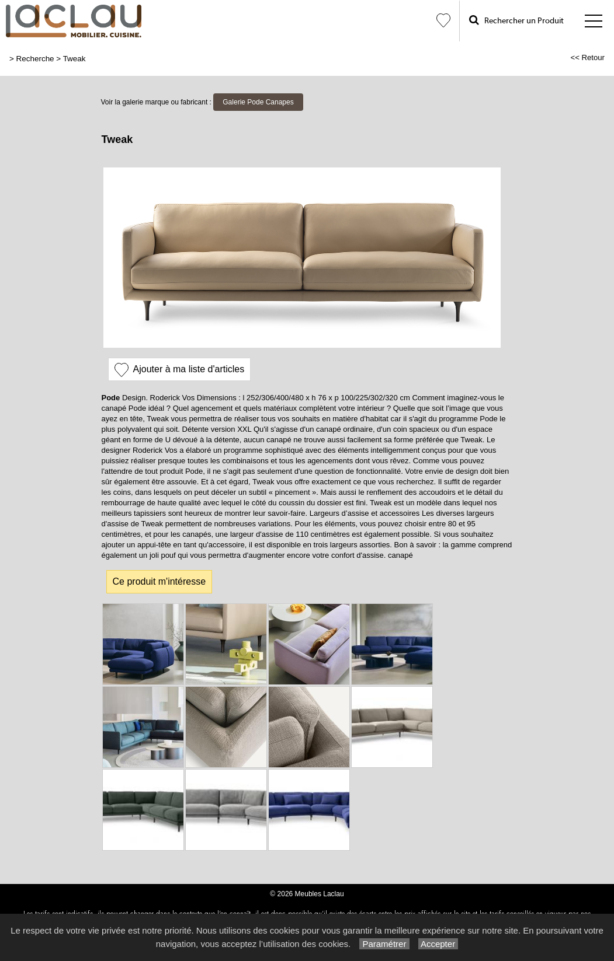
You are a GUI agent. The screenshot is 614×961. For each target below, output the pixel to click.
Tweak (74, 58)
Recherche (35, 58)
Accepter (438, 944)
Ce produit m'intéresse (159, 581)
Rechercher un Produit (516, 20)
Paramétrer (384, 944)
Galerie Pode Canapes (258, 102)
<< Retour (587, 57)
